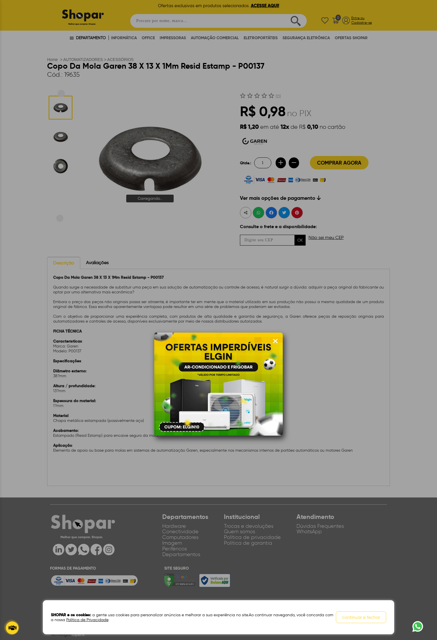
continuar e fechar (361, 617)
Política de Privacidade (87, 619)
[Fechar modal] (275, 341)
